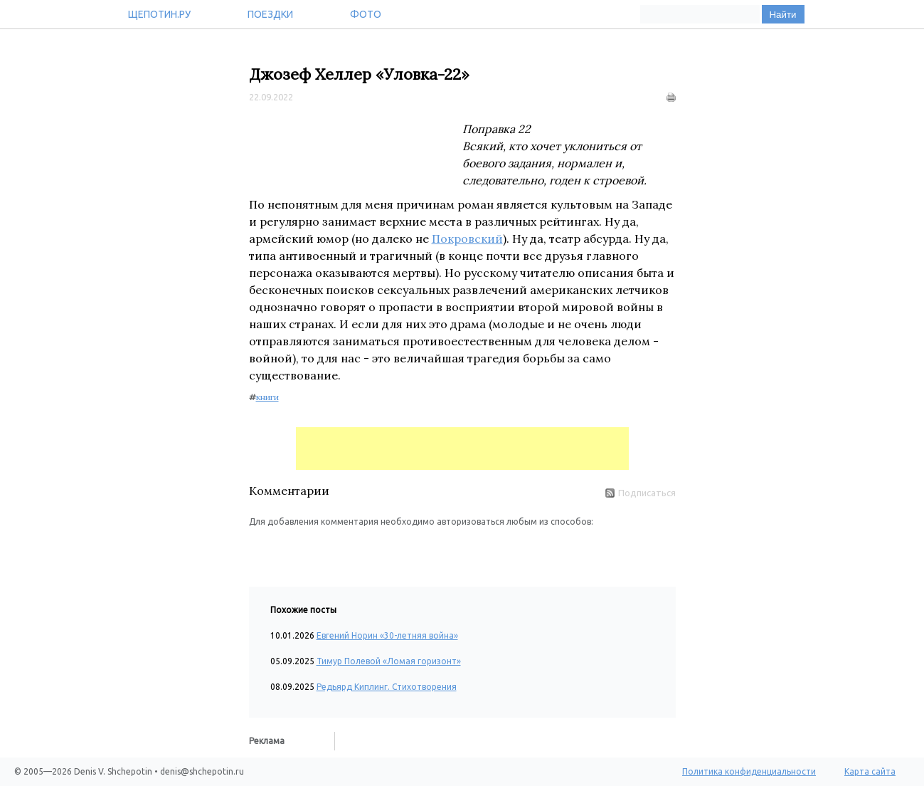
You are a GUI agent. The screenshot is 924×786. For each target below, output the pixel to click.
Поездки (270, 14)
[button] (260, 549)
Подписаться (640, 493)
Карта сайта (870, 771)
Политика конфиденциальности (749, 771)
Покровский (467, 238)
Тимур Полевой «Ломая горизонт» (389, 661)
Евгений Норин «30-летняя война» (387, 635)
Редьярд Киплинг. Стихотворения (387, 686)
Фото (365, 14)
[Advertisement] (462, 448)
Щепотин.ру (159, 14)
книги (267, 397)
